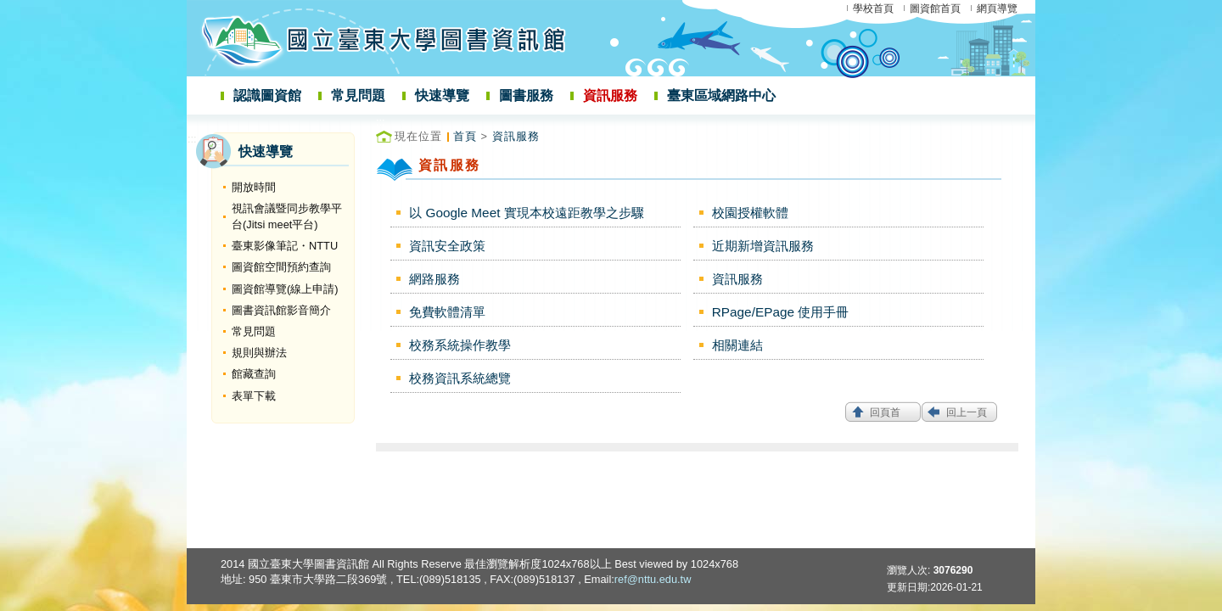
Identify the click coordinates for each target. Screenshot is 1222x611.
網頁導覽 (997, 8)
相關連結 (737, 345)
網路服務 (434, 279)
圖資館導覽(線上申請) (285, 289)
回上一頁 (966, 412)
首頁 (465, 136)
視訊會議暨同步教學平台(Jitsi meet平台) (287, 216)
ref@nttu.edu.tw (653, 579)
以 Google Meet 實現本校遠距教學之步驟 (526, 212)
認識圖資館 (267, 95)
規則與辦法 (259, 352)
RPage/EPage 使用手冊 (780, 312)
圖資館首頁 (935, 8)
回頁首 (885, 412)
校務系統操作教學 (460, 345)
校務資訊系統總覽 (460, 378)
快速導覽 (442, 95)
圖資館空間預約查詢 (281, 267)
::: (192, 138)
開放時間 (254, 187)
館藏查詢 (254, 373)
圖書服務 (526, 95)
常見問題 (358, 95)
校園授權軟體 (750, 212)
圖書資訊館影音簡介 (281, 310)
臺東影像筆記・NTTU (285, 245)
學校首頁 (873, 8)
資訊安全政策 (447, 245)
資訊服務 (610, 95)
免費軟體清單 (447, 312)
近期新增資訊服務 (763, 245)
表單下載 (254, 396)
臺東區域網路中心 (721, 95)
